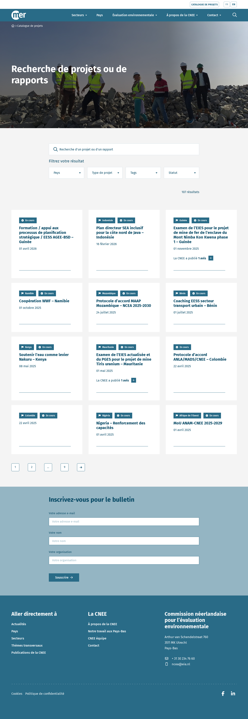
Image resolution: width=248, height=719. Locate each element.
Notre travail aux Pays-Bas (107, 631)
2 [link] (31, 467)
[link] (81, 467)
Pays (14, 631)
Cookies (16, 693)
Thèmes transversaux (26, 645)
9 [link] (64, 467)
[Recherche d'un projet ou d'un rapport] (124, 149)
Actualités (18, 624)
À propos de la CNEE (102, 624)
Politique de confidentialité (44, 693)
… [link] (48, 467)
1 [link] (15, 467)
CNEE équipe (97, 638)
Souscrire (62, 577)
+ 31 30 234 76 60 (180, 658)
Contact (93, 645)
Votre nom (55, 532)
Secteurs (17, 638)
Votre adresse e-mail (62, 513)
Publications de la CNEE (28, 652)
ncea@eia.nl (177, 664)
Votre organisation (60, 552)
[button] (55, 149)
